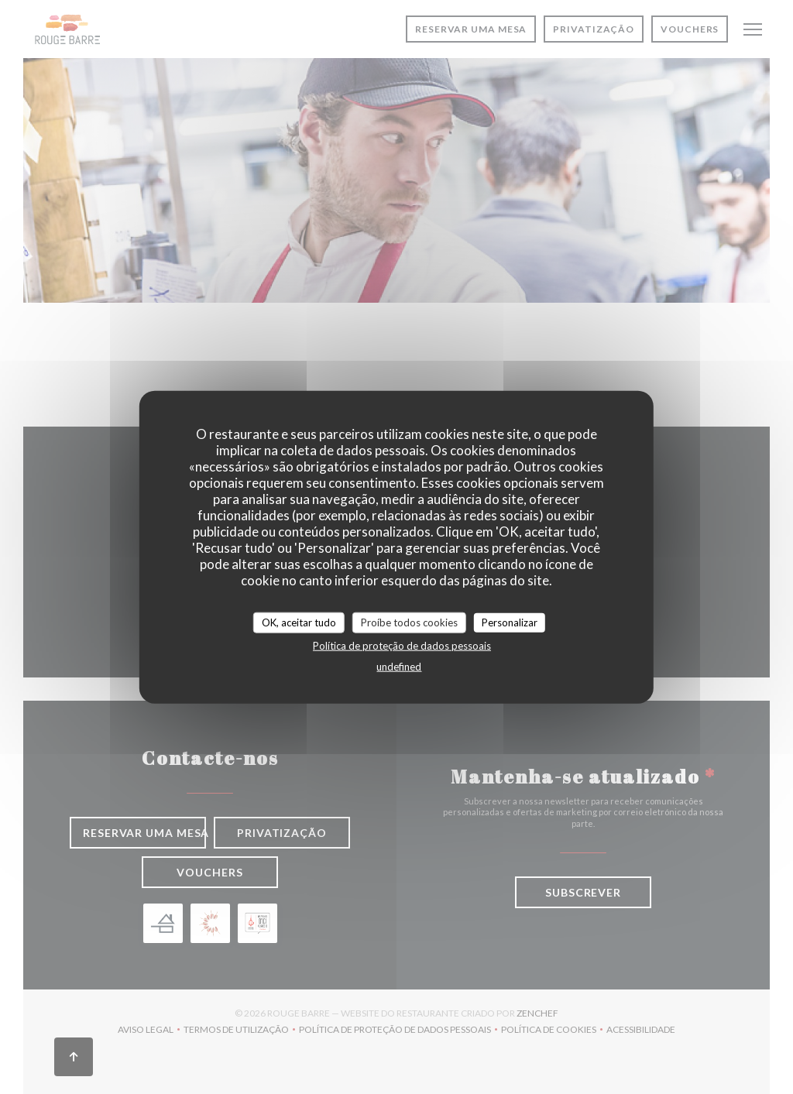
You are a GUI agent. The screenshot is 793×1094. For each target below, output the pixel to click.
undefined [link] (398, 666)
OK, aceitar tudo (299, 622)
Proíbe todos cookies (409, 622)
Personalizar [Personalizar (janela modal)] (509, 622)
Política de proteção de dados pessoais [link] (402, 646)
